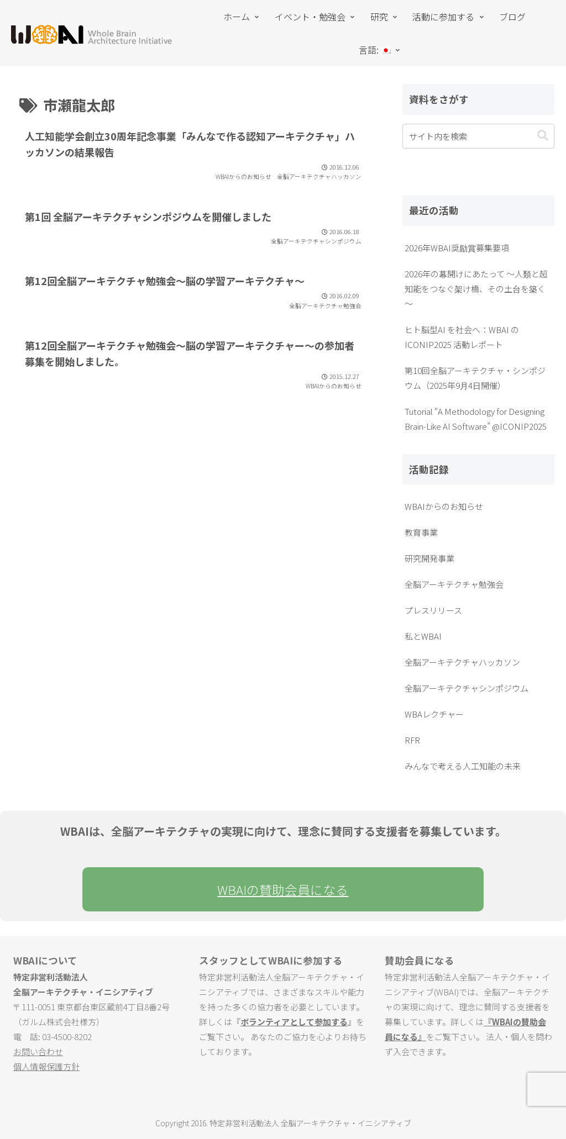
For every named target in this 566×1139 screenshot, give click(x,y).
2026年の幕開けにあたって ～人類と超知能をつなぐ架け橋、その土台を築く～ (476, 288)
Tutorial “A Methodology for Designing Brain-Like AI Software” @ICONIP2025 (476, 418)
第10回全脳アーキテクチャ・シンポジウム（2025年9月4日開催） (475, 378)
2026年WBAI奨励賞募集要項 (457, 248)
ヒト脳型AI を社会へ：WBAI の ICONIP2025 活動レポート (462, 337)
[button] (543, 135)
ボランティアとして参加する (294, 1021)
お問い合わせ (38, 1051)
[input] (478, 136)
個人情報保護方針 (46, 1066)
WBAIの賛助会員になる (282, 889)
